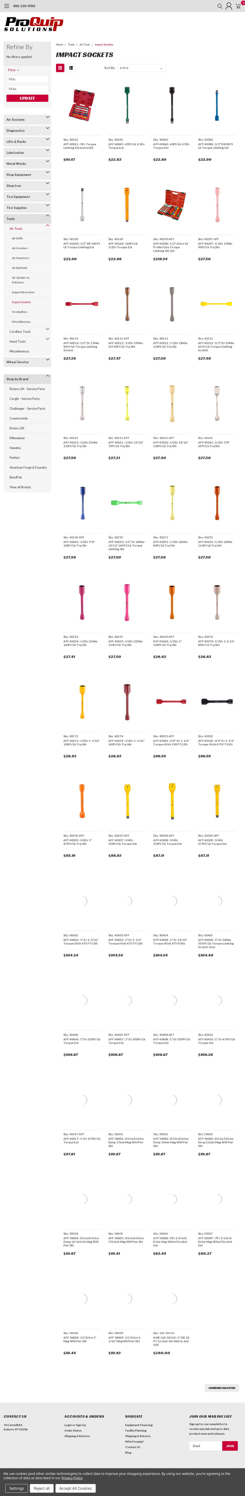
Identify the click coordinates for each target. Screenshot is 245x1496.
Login (68, 1425)
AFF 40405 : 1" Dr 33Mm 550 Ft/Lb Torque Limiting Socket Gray (216, 943)
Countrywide (19, 418)
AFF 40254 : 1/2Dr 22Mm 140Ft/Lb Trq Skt (80, 643)
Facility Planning (135, 1430)
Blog (128, 1452)
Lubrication (15, 153)
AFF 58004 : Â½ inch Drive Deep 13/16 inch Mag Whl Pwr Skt (80, 1241)
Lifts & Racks (16, 142)
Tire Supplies (16, 208)
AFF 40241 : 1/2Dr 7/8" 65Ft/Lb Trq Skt (214, 444)
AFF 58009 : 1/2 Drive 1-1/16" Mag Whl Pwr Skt (124, 1339)
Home (59, 44)
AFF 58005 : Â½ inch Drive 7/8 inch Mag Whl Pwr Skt (125, 1239)
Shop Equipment (18, 175)
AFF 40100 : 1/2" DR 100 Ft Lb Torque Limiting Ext (81, 245)
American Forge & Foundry (28, 467)
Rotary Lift (17, 428)
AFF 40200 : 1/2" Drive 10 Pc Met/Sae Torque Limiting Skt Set (170, 247)
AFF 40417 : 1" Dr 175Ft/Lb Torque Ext (81, 1140)
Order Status (73, 1430)
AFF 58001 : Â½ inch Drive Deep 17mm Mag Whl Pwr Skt (125, 1142)
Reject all (42, 1488)
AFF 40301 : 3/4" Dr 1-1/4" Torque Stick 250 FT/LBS (171, 742)
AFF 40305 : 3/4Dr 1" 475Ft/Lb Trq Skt (77, 842)
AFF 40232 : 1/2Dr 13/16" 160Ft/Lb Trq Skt (170, 444)
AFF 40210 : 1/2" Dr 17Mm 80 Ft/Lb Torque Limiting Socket (81, 346)
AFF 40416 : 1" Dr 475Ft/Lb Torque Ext (216, 1041)
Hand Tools (18, 341)
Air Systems (15, 119)
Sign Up (81, 1425)
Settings (16, 1488)
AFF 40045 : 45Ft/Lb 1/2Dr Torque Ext (126, 146)
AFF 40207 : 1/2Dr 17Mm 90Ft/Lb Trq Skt (215, 245)
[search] (213, 6)
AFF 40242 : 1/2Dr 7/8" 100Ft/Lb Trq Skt (79, 543)
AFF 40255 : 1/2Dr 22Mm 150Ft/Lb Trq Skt (125, 643)
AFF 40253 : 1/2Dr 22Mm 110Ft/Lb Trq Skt (215, 543)
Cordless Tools (20, 332)
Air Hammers (20, 258)
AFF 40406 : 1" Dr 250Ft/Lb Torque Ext (81, 1041)
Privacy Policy (71, 1478)
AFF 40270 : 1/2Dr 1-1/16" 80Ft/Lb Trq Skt (216, 643)
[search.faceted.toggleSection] (14, 70)
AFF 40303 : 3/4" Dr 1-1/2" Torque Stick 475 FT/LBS (216, 742)
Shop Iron (13, 186)
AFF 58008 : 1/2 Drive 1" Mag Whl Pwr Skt (79, 1339)
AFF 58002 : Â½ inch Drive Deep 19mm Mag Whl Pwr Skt (170, 1142)
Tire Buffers (20, 312)
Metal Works (16, 164)
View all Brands (20, 487)
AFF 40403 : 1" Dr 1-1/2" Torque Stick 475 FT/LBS (125, 941)
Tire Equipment (18, 197)
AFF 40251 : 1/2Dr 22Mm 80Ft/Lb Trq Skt (170, 543)
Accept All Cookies (75, 1488)
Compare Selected (221, 1388)
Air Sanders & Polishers (20, 280)
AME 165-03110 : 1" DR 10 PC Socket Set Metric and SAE (171, 1341)
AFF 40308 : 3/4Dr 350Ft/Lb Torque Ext (167, 842)
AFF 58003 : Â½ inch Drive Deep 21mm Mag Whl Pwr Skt (216, 1142)
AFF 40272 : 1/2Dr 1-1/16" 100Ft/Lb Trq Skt (81, 742)
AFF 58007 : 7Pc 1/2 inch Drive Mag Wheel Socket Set (215, 1241)
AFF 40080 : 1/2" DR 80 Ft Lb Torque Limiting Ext (215, 146)
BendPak (16, 477)
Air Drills (17, 238)
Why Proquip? (134, 1441)
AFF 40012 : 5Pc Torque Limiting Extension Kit (79, 146)
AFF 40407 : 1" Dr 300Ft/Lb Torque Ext (126, 1041)
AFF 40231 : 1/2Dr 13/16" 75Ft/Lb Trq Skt (125, 444)
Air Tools (16, 228)
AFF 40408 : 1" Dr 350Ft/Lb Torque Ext (171, 1041)
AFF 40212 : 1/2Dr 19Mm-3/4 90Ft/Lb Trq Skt (125, 344)
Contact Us (132, 1447)
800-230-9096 (24, 6)
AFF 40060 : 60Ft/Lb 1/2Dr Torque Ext (171, 146)
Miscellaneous (21, 321)
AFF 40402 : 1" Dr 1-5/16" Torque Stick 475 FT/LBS (80, 941)
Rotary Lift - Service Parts (27, 389)
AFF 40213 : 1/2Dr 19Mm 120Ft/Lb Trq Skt (170, 344)
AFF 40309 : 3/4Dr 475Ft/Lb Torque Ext (212, 842)
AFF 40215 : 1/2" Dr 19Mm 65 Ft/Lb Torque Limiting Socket (216, 346)
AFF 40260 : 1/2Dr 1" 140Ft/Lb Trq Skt (167, 643)
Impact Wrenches (23, 292)
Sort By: (109, 68)
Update (27, 98)
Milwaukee (17, 438)
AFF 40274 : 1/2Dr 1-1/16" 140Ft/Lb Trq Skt (126, 742)
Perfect (15, 458)
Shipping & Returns (77, 1436)
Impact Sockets (21, 302)
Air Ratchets (20, 268)
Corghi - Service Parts (25, 399)
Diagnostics (15, 130)
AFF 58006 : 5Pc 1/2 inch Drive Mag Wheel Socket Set (170, 1241)
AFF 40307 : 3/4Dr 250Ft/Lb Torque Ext (122, 842)
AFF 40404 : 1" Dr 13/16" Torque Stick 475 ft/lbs (170, 941)
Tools (10, 219)
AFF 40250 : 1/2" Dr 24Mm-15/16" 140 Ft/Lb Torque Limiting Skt (126, 545)
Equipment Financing (139, 1425)
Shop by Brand (17, 379)
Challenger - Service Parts (27, 408)
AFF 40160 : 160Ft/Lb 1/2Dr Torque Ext (122, 245)
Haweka (15, 448)
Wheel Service (17, 362)
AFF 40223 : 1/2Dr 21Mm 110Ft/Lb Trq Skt (80, 444)
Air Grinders (20, 248)
